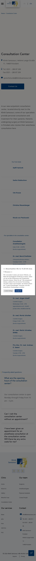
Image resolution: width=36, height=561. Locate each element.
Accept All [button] (18, 291)
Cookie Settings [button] (8, 291)
